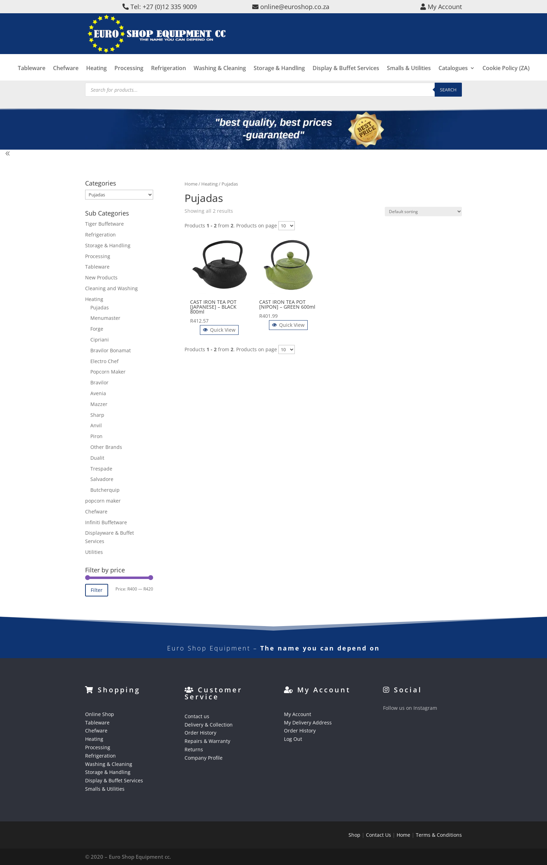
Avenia (98, 393)
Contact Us (378, 835)
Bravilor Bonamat (110, 350)
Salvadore (101, 479)
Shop (354, 835)
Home (191, 184)
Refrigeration (168, 76)
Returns (194, 749)
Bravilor (99, 382)
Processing (128, 76)
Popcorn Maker (108, 371)
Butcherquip (105, 490)
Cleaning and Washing (111, 288)
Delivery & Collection (209, 724)
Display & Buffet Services (346, 76)
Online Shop (99, 714)
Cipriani (99, 339)
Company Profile (204, 757)
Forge (96, 328)
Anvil (96, 425)
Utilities (94, 552)
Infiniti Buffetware (106, 522)
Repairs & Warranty (207, 741)
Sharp (97, 415)
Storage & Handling (279, 76)
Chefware (65, 76)
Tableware (31, 76)
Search (448, 89)
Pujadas (99, 307)
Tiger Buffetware (104, 223)
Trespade (101, 468)
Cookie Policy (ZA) (506, 76)
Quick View (219, 329)
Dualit (97, 457)
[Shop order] (423, 211)
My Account (297, 714)
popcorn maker (103, 500)
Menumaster (105, 318)
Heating (96, 76)
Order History (200, 732)
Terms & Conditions (439, 835)
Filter (97, 590)
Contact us (197, 716)
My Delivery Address (308, 722)
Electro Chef (104, 361)
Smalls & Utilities (409, 76)
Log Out (293, 739)
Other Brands (106, 447)
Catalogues (453, 76)
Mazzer (98, 404)
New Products (101, 277)
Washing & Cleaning (220, 76)
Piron (96, 436)
